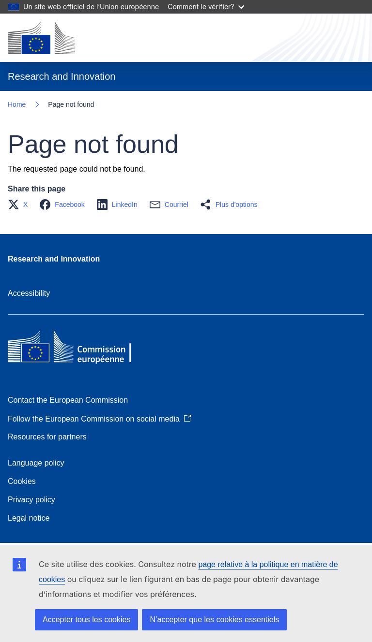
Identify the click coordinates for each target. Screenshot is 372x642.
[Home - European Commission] (41, 37)
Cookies (22, 481)
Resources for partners (47, 437)
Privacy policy (31, 500)
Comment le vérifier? (206, 6)
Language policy (36, 463)
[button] (20, 204)
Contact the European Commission (68, 400)
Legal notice (28, 518)
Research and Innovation (54, 259)
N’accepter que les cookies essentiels (214, 619)
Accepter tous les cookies (86, 619)
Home (17, 104)
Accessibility (29, 293)
